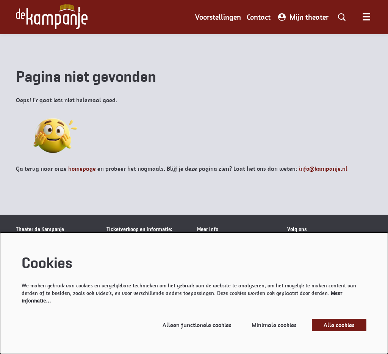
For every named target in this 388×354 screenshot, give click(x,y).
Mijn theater (303, 17)
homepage (82, 168)
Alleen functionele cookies (197, 325)
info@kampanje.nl (323, 168)
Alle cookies (339, 325)
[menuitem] (218, 17)
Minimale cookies (274, 325)
